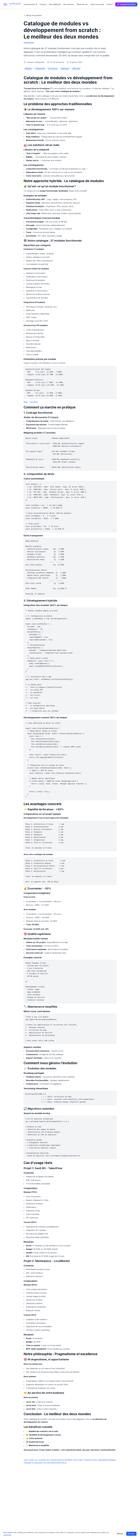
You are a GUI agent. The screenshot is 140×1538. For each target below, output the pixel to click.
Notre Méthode (55, 4)
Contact (110, 4)
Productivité (40, 69)
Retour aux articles (33, 15)
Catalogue (65, 69)
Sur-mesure (52, 69)
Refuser (120, 1534)
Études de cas (82, 4)
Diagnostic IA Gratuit (126, 4)
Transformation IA (30, 4)
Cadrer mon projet (97, 4)
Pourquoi (43, 4)
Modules (28, 69)
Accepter (131, 1534)
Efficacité (76, 69)
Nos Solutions (68, 4)
